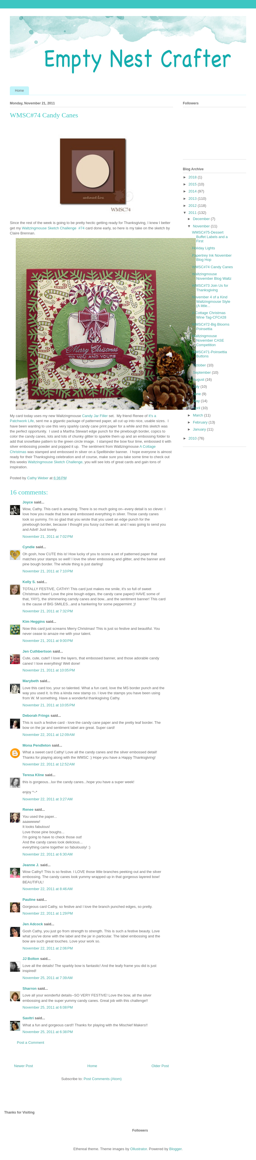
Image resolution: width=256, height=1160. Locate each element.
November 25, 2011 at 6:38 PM (48, 1032)
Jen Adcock (33, 924)
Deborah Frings (36, 715)
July (197, 386)
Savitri (28, 1018)
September (202, 372)
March (198, 415)
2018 (193, 177)
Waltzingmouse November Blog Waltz (211, 276)
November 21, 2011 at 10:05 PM (49, 670)
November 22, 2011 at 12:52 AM (49, 764)
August (199, 379)
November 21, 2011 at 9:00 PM (48, 641)
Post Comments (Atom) (103, 1079)
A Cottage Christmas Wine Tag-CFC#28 (209, 315)
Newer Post (23, 1066)
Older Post (160, 1066)
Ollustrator (138, 1149)
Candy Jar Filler (95, 416)
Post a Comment (30, 1042)
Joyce (28, 502)
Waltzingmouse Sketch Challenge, (56, 462)
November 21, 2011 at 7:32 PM (48, 611)
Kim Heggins (34, 621)
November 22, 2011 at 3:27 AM (48, 799)
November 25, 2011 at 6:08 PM (48, 1007)
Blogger (175, 1149)
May (197, 401)
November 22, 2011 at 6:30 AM (48, 854)
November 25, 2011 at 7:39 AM (48, 978)
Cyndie (29, 547)
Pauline (29, 899)
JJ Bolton (31, 959)
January (200, 429)
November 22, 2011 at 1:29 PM (48, 913)
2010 (193, 438)
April (197, 408)
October (200, 365)
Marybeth (31, 681)
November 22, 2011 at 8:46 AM (48, 889)
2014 (193, 191)
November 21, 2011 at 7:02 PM (48, 536)
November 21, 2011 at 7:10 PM (48, 571)
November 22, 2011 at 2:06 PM (48, 948)
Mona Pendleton (37, 745)
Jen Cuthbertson (37, 651)
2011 (193, 212)
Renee (28, 809)
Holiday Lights (203, 248)
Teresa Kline (33, 775)
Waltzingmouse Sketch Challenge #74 (53, 228)
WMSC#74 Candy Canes (212, 267)
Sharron (30, 988)
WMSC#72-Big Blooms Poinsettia (210, 326)
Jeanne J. (31, 865)
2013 (193, 198)
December (202, 219)
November (202, 226)
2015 (193, 184)
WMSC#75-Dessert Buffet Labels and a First (210, 236)
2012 (193, 205)
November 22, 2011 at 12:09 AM (49, 735)
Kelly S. (29, 582)
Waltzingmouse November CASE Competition (208, 340)
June (197, 394)
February (201, 422)
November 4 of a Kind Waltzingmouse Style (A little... (211, 301)
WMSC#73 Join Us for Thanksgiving (210, 287)
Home (19, 91)
